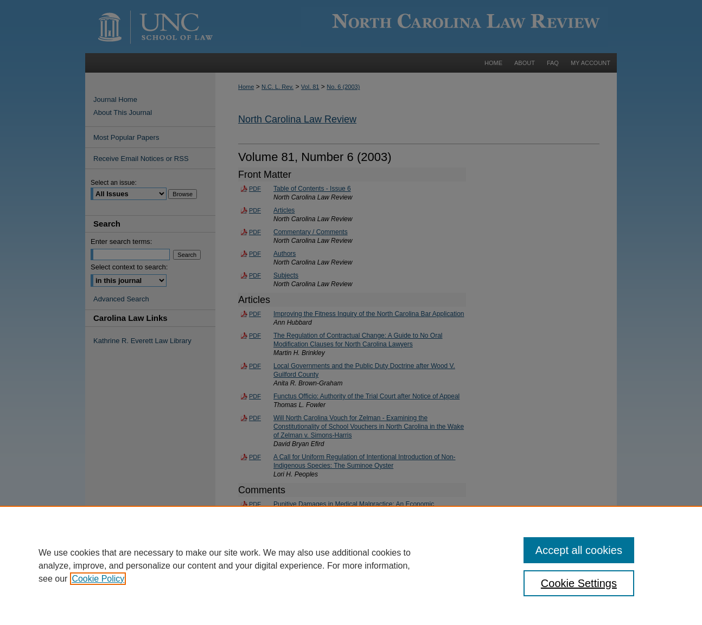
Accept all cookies (578, 550)
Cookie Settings (579, 583)
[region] (351, 565)
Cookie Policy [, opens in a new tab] (98, 578)
